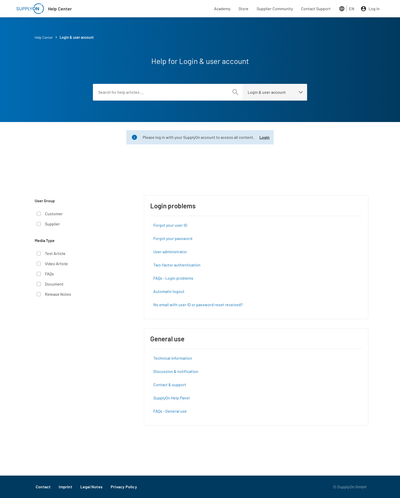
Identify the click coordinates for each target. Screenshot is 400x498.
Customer (54, 213)
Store (243, 8)
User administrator (170, 251)
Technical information (172, 358)
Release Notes (58, 294)
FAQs (49, 273)
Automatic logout (168, 291)
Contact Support (316, 8)
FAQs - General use (170, 411)
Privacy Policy (124, 486)
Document (54, 283)
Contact (43, 486)
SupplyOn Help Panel (171, 397)
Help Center (60, 8)
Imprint (65, 486)
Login (264, 137)
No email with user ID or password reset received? (198, 304)
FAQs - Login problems (173, 278)
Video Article (56, 263)
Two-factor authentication (177, 264)
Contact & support (169, 384)
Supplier (52, 223)
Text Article (55, 253)
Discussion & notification (175, 371)
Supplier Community (275, 8)
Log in (374, 8)
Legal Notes (91, 486)
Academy (222, 8)
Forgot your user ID (170, 225)
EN (351, 8)
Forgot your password (172, 238)
